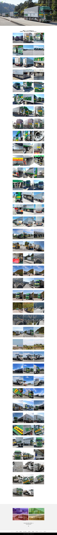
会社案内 (17, 531)
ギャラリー (41, 531)
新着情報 (33, 531)
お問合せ (45, 531)
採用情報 (29, 531)
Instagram (37, 531)
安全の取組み (25, 531)
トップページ (12, 531)
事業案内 (21, 531)
